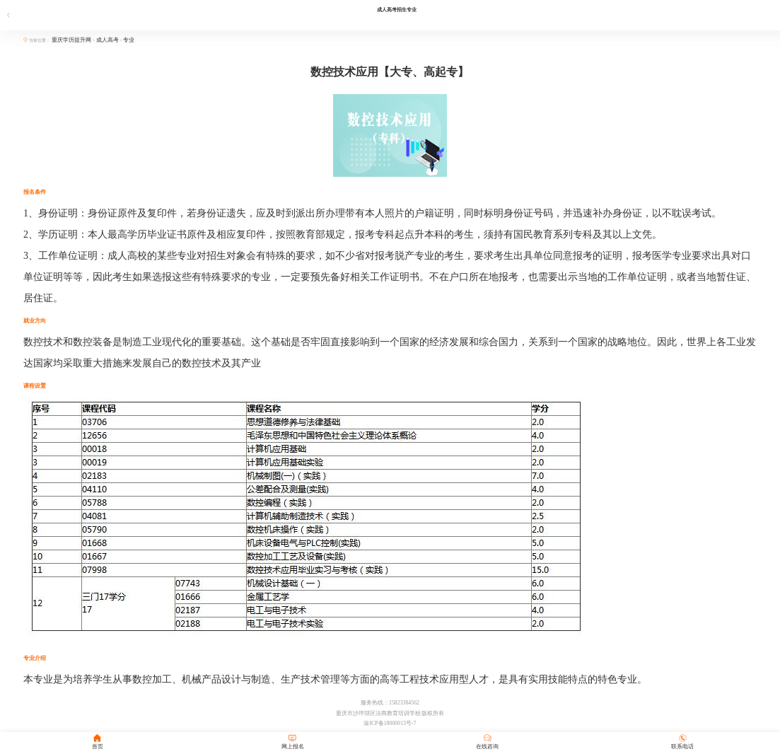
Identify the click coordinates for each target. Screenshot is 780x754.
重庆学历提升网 (72, 40)
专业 (128, 40)
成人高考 (107, 40)
